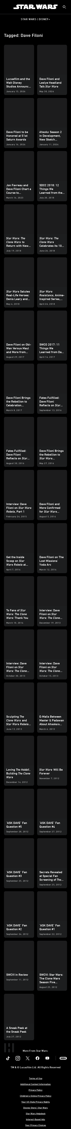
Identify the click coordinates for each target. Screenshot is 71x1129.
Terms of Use (35, 1078)
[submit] (64, 6)
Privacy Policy (35, 1090)
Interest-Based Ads (35, 1119)
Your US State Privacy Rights (35, 1101)
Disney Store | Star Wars (35, 1107)
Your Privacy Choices (35, 1125)
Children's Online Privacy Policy (35, 1095)
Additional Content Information (35, 1084)
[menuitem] (6, 6)
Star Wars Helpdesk (35, 1113)
